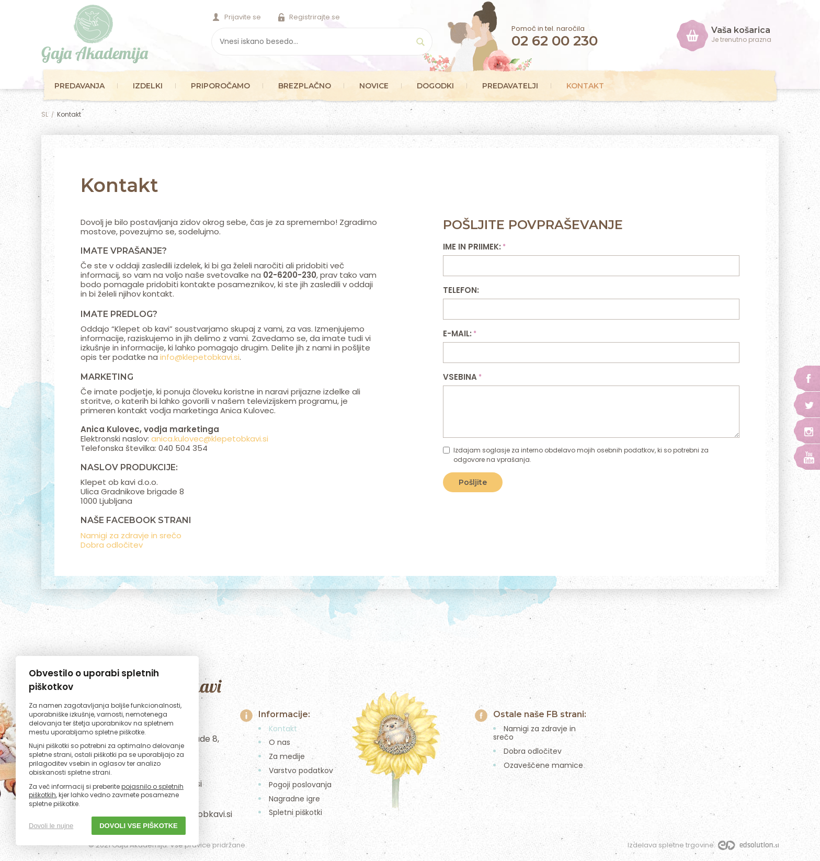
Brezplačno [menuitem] (304, 85)
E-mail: (459, 333)
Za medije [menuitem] (287, 756)
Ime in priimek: (473, 246)
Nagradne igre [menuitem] (294, 799)
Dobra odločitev (112, 544)
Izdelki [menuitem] (148, 85)
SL (44, 114)
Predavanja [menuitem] (79, 85)
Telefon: (461, 290)
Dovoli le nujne (51, 826)
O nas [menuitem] (279, 742)
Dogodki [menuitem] (435, 85)
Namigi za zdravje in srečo (131, 535)
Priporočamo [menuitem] (220, 85)
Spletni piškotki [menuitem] (295, 812)
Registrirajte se (314, 17)
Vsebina (461, 376)
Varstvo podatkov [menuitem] (301, 770)
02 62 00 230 (554, 40)
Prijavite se (242, 17)
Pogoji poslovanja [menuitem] (300, 784)
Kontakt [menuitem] (585, 85)
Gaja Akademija (95, 34)
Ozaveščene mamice (543, 765)
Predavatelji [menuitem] (510, 85)
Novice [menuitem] (374, 85)
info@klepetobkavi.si (200, 357)
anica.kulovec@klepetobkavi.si (209, 438)
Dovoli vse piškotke (138, 826)
